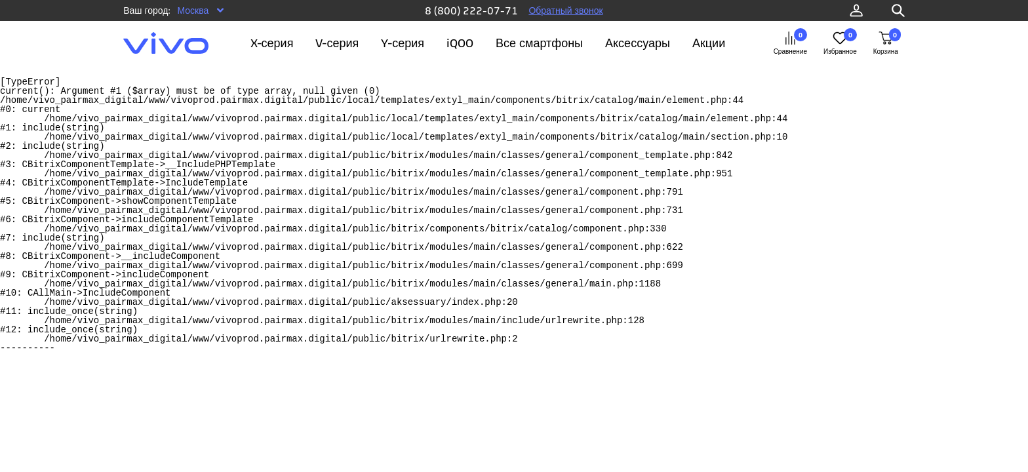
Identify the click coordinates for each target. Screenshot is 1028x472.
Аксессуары (637, 43)
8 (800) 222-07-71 (471, 10)
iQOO (459, 43)
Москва (192, 10)
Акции (708, 43)
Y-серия (402, 43)
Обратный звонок (565, 10)
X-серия (272, 43)
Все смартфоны (539, 43)
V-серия (337, 43)
